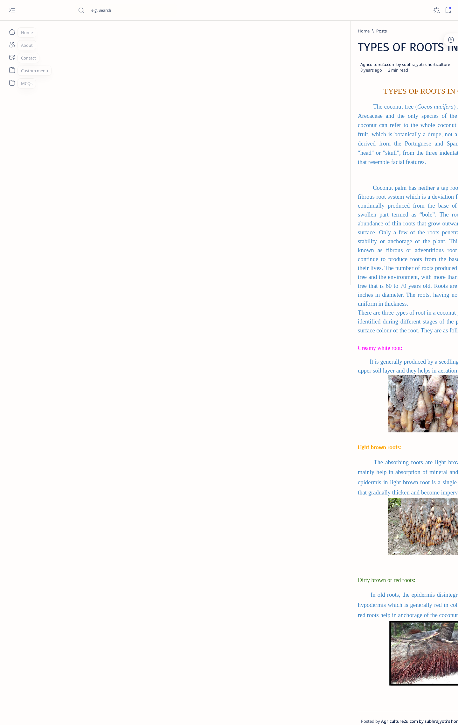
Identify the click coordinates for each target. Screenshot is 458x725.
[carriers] (394, 75)
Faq (391, 509)
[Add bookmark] (288, 64)
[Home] (11, 31)
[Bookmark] (448, 10)
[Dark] (436, 10)
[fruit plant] (366, 258)
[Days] (394, 91)
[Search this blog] (126, 10)
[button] (339, 122)
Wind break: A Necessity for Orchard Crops (369, 298)
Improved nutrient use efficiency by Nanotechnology (375, 353)
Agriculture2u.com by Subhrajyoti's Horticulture (102, 712)
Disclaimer (352, 509)
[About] (11, 44)
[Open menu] (11, 10)
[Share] (304, 64)
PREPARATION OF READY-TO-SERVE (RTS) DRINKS (370, 381)
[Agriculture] (348, 59)
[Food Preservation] (373, 370)
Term (332, 509)
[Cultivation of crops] (348, 91)
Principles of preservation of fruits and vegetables (371, 437)
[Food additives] (394, 107)
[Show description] (189, 632)
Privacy (375, 509)
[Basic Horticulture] (394, 59)
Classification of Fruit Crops (369, 490)
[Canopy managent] (348, 75)
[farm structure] (348, 107)
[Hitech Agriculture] (373, 342)
